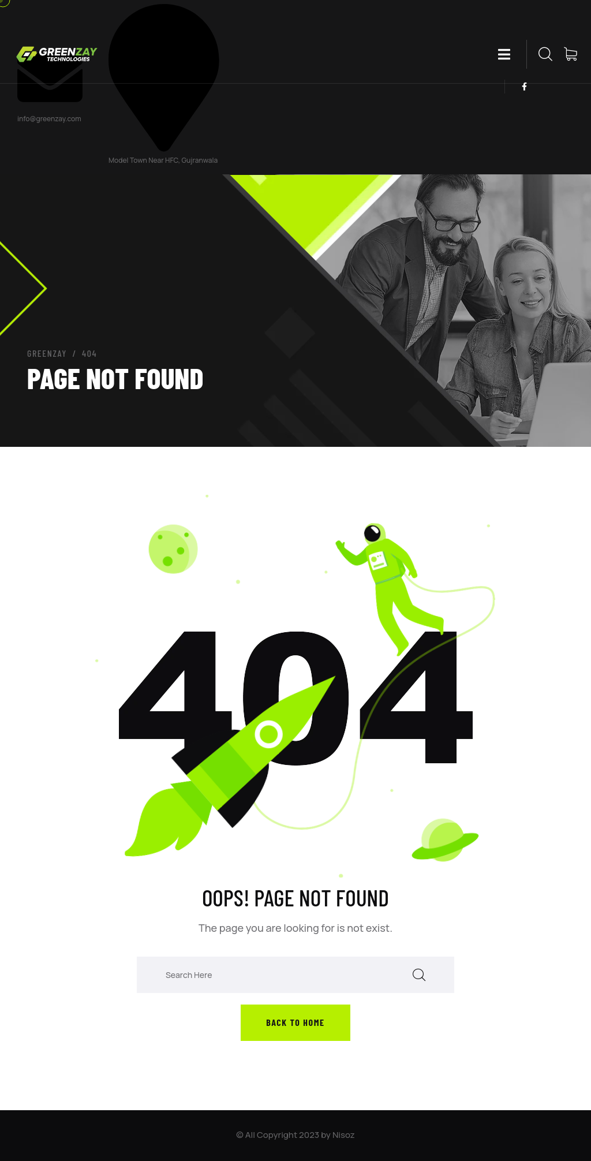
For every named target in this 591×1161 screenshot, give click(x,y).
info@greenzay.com (49, 119)
